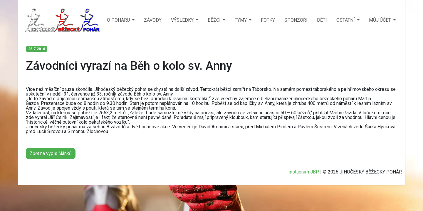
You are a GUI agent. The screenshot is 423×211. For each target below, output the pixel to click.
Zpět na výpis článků (51, 153)
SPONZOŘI (296, 20)
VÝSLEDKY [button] (183, 20)
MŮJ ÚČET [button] (380, 20)
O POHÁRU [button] (119, 20)
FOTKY (268, 20)
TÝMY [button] (241, 20)
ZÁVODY (153, 20)
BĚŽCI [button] (215, 20)
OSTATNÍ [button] (346, 20)
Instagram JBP (303, 172)
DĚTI (322, 20)
